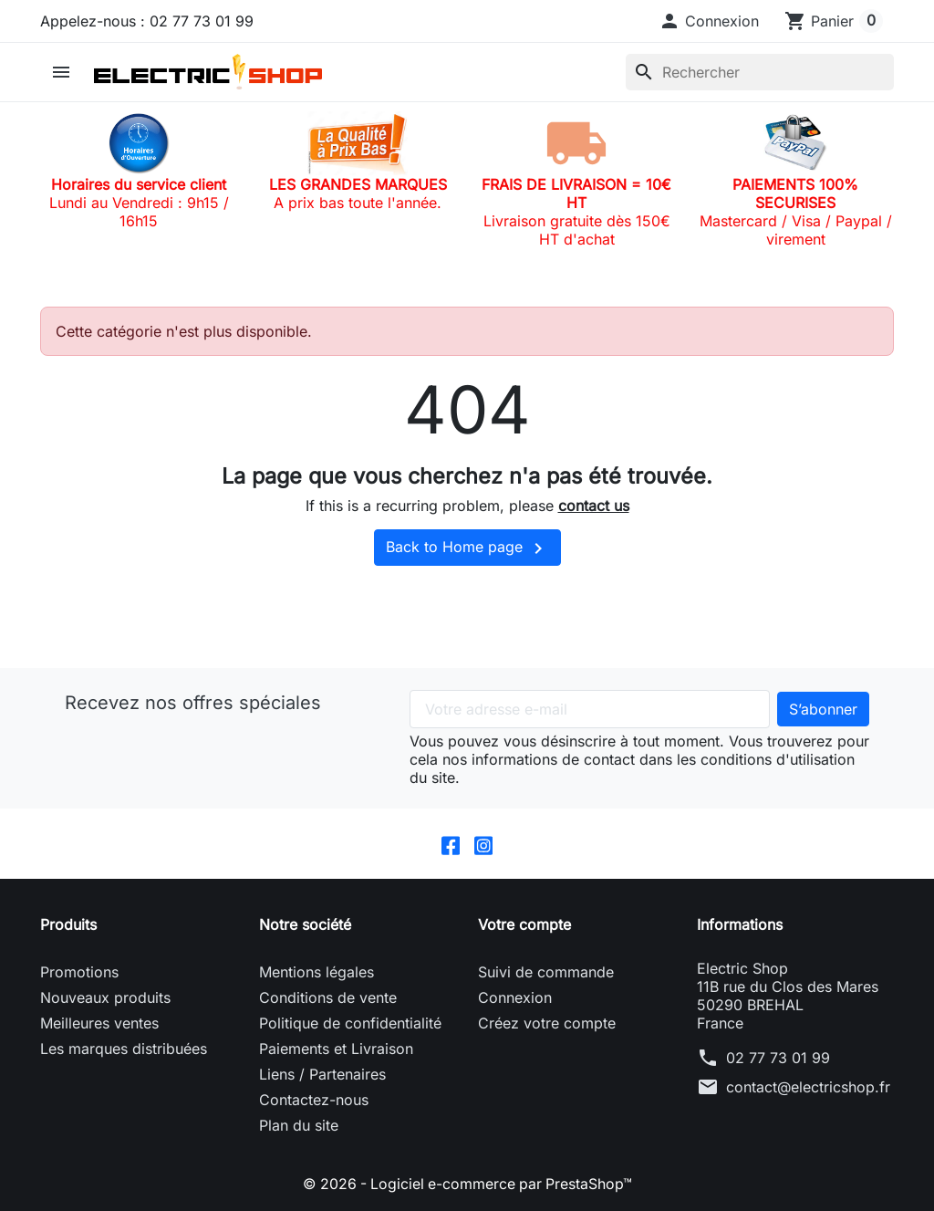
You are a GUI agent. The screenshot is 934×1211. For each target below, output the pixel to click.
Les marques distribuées (123, 1048)
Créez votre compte (547, 1023)
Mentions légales (316, 972)
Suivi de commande (546, 972)
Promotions (79, 972)
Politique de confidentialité (350, 1023)
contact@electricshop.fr (808, 1087)
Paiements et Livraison (336, 1048)
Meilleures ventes (99, 1023)
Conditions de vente (328, 997)
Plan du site (298, 1125)
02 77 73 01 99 (778, 1058)
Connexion (515, 997)
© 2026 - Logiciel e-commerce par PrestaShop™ (467, 1183)
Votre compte (524, 924)
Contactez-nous (313, 1100)
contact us (593, 505)
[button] (709, 21)
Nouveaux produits (105, 997)
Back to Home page (467, 548)
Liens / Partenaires (322, 1074)
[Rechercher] (760, 72)
